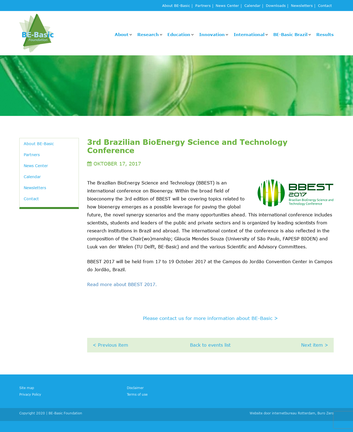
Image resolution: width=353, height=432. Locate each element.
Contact (325, 6)
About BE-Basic (176, 6)
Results (325, 34)
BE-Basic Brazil (290, 34)
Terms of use (137, 394)
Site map (26, 388)
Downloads (276, 6)
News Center (227, 6)
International (249, 34)
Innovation (212, 34)
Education (178, 34)
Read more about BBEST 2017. (122, 284)
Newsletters (302, 6)
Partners (203, 6)
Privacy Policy (30, 394)
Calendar (252, 6)
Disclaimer (135, 388)
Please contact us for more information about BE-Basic (210, 318)
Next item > (314, 345)
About (122, 34)
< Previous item (110, 345)
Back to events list (210, 345)
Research (148, 34)
